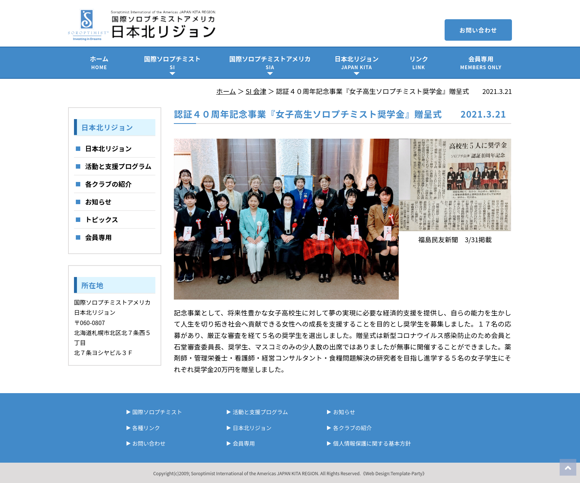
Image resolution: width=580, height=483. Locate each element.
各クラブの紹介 (108, 184)
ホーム (99, 62)
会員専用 (480, 62)
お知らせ (98, 201)
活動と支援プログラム (118, 166)
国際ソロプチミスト (172, 62)
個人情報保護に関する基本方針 (372, 443)
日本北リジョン (356, 62)
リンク (418, 62)
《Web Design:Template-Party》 (393, 473)
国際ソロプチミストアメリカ (270, 62)
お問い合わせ (478, 30)
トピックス (101, 219)
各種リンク (146, 428)
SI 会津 (256, 91)
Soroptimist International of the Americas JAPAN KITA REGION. (255, 473)
